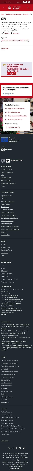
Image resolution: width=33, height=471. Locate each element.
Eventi (3, 265)
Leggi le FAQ (4, 369)
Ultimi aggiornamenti (7, 397)
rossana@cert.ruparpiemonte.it (14, 300)
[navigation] (3, 8)
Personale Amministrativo (8, 183)
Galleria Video (5, 276)
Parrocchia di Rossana (7, 423)
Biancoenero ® (17, 464)
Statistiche (4, 399)
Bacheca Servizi (5, 380)
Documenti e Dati (6, 178)
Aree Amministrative (7, 172)
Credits (3, 394)
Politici (3, 186)
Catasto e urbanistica (7, 210)
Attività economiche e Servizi (9, 279)
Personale (25, 14)
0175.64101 (7, 291)
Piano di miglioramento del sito (10, 366)
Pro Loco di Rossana (7, 420)
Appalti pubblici (5, 204)
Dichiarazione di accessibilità (9, 363)
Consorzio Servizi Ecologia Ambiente (11, 426)
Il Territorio (4, 271)
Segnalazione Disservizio (8, 374)
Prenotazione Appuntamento (9, 372)
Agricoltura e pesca (6, 196)
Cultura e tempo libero (7, 212)
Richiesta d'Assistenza (7, 377)
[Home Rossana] (16, 8)
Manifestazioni (5, 247)
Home (2, 14)
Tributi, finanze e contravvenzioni (10, 229)
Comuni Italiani (5, 434)
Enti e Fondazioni (6, 180)
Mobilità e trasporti (6, 224)
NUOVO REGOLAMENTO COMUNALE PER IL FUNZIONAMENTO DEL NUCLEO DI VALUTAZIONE (18, 68)
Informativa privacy (6, 386)
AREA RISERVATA (15, 468)
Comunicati (4, 253)
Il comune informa (6, 250)
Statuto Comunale (6, 383)
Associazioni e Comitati (7, 282)
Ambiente (4, 198)
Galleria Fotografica (6, 274)
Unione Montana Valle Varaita (10, 417)
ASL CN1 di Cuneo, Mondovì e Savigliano (13, 429)
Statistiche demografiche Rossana (11, 431)
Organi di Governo (6, 169)
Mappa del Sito (5, 402)
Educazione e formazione (8, 215)
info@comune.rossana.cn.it (13, 302)
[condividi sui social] (5, 33)
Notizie (3, 244)
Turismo (3, 232)
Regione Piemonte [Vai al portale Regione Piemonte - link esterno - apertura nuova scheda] (7, 2)
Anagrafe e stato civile (7, 201)
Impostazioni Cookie (7, 391)
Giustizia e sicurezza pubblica (9, 218)
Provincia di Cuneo (6, 415)
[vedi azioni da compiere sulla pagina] (14, 33)
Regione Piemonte (6, 412)
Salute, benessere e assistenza (10, 226)
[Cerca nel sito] (28, 8)
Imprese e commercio (7, 221)
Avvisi (2, 256)
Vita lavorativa (5, 235)
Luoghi (3, 268)
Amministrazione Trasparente (13, 14)
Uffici (2, 175)
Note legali (4, 388)
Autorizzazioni (5, 207)
